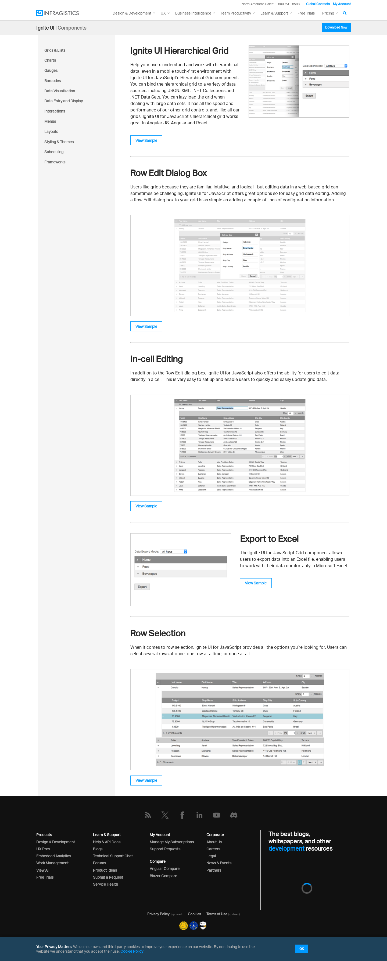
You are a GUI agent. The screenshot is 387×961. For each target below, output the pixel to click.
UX (163, 13)
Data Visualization (59, 91)
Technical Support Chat (113, 856)
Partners (213, 870)
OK (301, 949)
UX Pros (43, 849)
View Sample (146, 140)
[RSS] (147, 815)
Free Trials (306, 13)
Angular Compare (165, 868)
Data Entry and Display (63, 101)
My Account (342, 4)
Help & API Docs (106, 842)
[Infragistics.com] (63, 13)
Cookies (194, 914)
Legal (211, 856)
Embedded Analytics (53, 856)
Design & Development (55, 842)
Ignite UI (45, 28)
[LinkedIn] (199, 815)
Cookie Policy (131, 951)
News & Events (218, 863)
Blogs (97, 849)
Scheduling (53, 151)
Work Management (52, 863)
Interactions (54, 111)
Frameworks (54, 162)
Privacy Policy (158, 914)
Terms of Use (216, 914)
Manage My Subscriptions (172, 842)
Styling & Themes (59, 141)
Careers (213, 849)
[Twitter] (165, 815)
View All (42, 870)
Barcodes (52, 80)
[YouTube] (216, 815)
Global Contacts (318, 4)
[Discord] (233, 815)
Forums (99, 863)
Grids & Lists (54, 50)
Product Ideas (105, 870)
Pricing (328, 13)
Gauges (51, 70)
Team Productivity (236, 13)
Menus (50, 121)
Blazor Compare (163, 876)
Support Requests (165, 849)
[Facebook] (182, 815)
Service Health (105, 884)
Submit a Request (108, 877)
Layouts (51, 131)
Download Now (336, 27)
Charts (50, 60)
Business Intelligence (193, 13)
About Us (214, 842)
